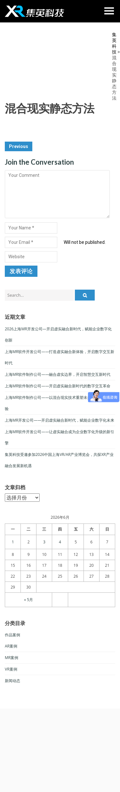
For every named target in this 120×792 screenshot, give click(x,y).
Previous (18, 146)
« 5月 (28, 599)
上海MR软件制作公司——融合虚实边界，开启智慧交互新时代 (57, 374)
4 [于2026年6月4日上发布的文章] (60, 542)
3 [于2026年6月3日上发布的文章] (44, 542)
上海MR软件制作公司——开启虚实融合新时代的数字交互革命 (57, 386)
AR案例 (11, 646)
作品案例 (12, 635)
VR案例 (11, 669)
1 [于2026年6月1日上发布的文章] (13, 542)
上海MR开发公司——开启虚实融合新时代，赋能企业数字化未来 (59, 420)
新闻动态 (12, 680)
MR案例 (11, 657)
